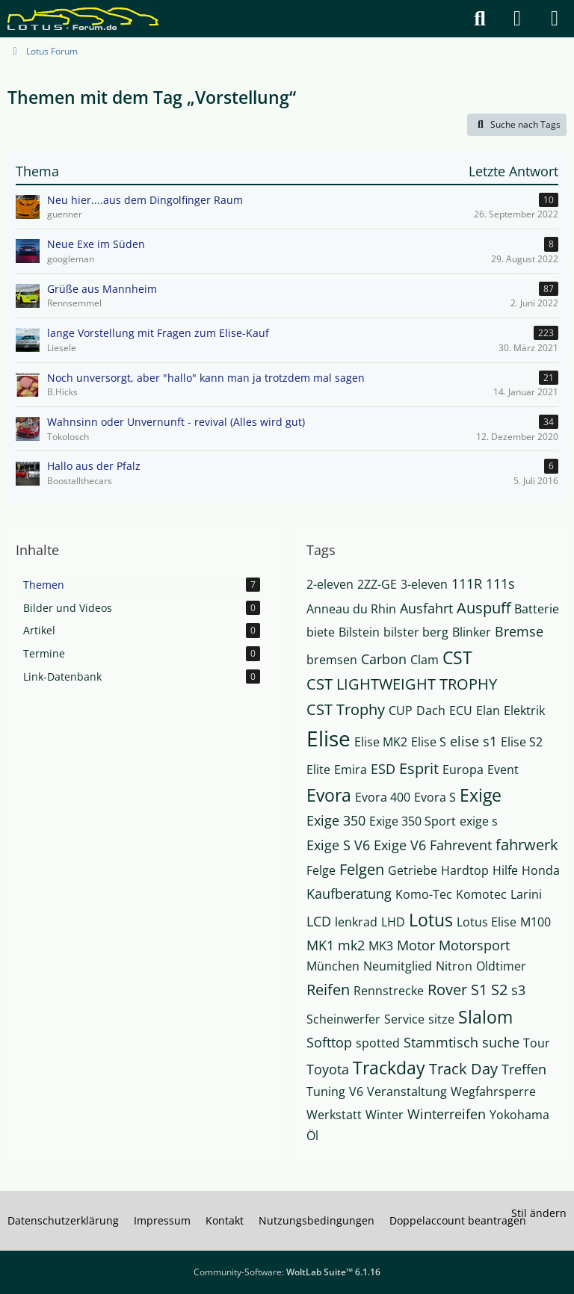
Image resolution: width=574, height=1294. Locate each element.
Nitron (454, 966)
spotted (378, 1043)
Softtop (329, 1042)
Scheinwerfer (343, 1019)
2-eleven (330, 584)
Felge (321, 870)
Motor (416, 945)
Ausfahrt (426, 608)
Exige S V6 (338, 845)
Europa (463, 769)
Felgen (361, 869)
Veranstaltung (407, 1091)
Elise (328, 738)
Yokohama (519, 1114)
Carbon (384, 659)
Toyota (327, 1069)
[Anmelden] (517, 18)
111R (466, 583)
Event (503, 769)
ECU (460, 710)
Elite (318, 769)
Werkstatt (334, 1114)
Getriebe (412, 870)
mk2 (351, 945)
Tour (536, 1043)
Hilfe (505, 870)
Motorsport (474, 945)
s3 (518, 990)
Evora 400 (382, 797)
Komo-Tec (423, 894)
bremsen (331, 659)
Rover (447, 989)
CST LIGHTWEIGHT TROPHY (401, 684)
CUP (401, 710)
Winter (384, 1114)
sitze (441, 1019)
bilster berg (415, 632)
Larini (526, 894)
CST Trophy (345, 709)
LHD (393, 922)
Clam (424, 659)
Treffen (524, 1069)
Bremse (519, 631)
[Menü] (555, 19)
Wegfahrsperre (493, 1091)
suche (500, 1042)
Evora (328, 795)
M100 (535, 922)
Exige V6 (400, 845)
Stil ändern (539, 1213)
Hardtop (465, 870)
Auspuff (483, 608)
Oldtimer (501, 966)
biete (320, 632)
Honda (541, 870)
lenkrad (356, 922)
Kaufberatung (349, 894)
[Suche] (480, 19)
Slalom (485, 1017)
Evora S (435, 797)
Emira (350, 769)
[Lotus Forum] (82, 19)
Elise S (428, 742)
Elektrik (524, 710)
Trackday (389, 1068)
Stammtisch (441, 1042)
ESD (383, 769)
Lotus (431, 920)
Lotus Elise (486, 922)
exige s (479, 821)
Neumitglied (397, 966)
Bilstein (359, 632)
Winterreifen (446, 1114)
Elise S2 (522, 742)
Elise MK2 (380, 742)
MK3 (380, 946)
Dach (430, 710)
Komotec (481, 894)
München (332, 966)
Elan (488, 710)
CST (457, 657)
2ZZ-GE (377, 584)
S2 (499, 989)
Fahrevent (461, 845)
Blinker (471, 632)
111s (500, 583)
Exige (481, 795)
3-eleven (424, 584)
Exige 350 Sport (412, 821)
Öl (312, 1135)
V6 (356, 1091)
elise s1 (473, 741)
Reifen (328, 989)
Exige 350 (335, 820)
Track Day (463, 1069)
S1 (479, 989)
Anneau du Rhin (351, 609)
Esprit (419, 768)
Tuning (325, 1091)
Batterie (536, 609)
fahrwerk (527, 845)
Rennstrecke (389, 990)
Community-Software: (287, 1272)
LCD (318, 921)
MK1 (320, 945)
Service (404, 1019)
